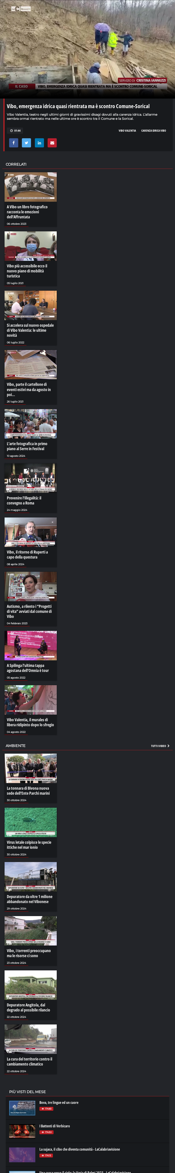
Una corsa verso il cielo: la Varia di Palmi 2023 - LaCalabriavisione (85, 1124)
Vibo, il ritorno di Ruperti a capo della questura (29, 528)
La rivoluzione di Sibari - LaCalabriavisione (69, 1147)
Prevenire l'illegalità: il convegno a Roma (30, 476)
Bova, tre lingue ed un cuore (58, 1054)
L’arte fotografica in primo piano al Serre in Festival (30, 423)
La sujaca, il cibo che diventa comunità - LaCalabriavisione (79, 1101)
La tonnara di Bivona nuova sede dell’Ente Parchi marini (29, 752)
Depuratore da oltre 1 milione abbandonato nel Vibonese (28, 857)
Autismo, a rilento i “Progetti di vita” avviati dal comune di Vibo (29, 580)
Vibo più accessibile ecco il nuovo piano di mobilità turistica (30, 266)
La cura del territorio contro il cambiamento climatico (28, 1014)
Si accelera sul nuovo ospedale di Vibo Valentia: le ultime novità (29, 318)
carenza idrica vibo (153, 130)
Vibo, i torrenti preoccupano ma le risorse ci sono (29, 909)
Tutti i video (160, 708)
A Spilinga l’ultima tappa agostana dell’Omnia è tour (30, 633)
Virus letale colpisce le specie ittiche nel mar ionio (27, 804)
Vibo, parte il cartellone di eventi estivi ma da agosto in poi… (29, 371)
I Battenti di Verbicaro (54, 1077)
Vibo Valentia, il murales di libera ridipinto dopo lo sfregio (30, 685)
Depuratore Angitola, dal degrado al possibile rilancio (30, 962)
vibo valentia (127, 130)
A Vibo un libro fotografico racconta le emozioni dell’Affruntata (25, 211)
